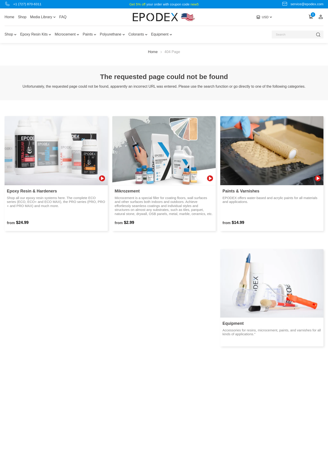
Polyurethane (112, 34)
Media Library (43, 17)
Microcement (67, 34)
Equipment (161, 34)
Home (9, 17)
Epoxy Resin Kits (35, 34)
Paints (89, 34)
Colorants (137, 34)
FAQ (63, 17)
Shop (22, 17)
